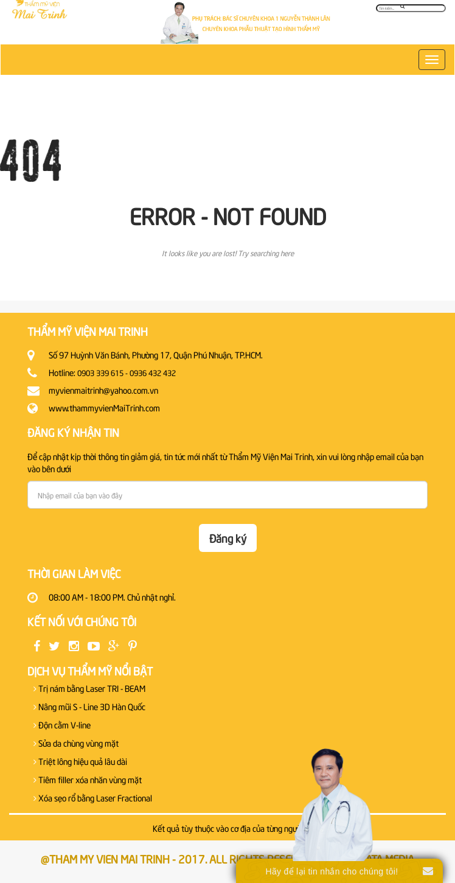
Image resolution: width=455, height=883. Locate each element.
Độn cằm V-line (62, 724)
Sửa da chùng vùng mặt (76, 743)
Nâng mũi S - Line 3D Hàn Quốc (89, 706)
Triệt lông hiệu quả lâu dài (80, 761)
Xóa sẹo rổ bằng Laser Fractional (92, 797)
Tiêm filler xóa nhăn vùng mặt (87, 779)
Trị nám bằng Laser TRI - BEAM (89, 688)
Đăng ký (227, 537)
